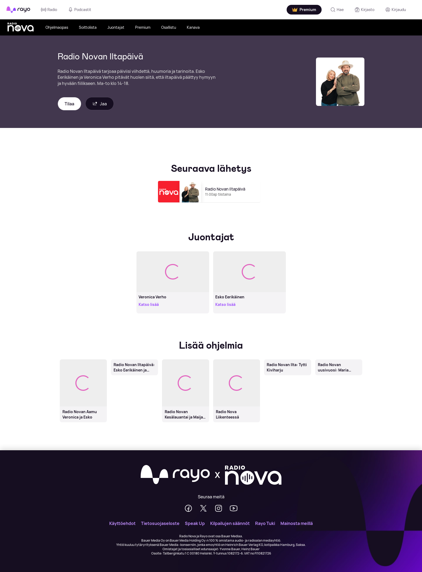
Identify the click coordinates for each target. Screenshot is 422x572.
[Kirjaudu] (395, 9)
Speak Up (195, 523)
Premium (142, 27)
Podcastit (79, 9)
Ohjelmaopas (56, 27)
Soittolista (88, 27)
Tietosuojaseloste (160, 523)
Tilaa (69, 104)
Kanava (193, 27)
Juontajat (115, 27)
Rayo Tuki (265, 523)
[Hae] (337, 9)
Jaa (99, 104)
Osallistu (168, 27)
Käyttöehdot (122, 523)
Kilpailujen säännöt (230, 523)
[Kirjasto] (364, 9)
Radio (49, 9)
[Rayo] (175, 475)
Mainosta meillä (296, 523)
